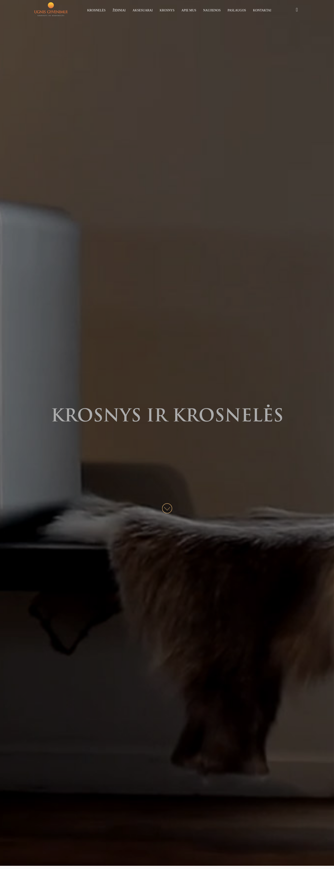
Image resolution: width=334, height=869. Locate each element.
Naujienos (212, 10)
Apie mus (188, 10)
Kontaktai (262, 10)
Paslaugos (237, 10)
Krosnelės (96, 10)
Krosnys (167, 10)
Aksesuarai (143, 10)
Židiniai (119, 10)
